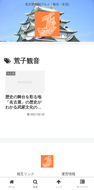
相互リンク (25, 174)
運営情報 (68, 174)
